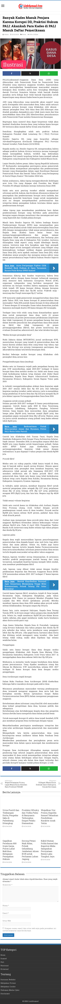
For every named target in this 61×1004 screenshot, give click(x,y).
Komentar (7, 885)
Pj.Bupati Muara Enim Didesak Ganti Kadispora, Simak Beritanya (44, 784)
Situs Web (7, 921)
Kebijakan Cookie (8, 986)
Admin (6, 34)
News (24, 34)
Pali (2, 962)
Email (6, 913)
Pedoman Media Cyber (10, 990)
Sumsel (4, 958)
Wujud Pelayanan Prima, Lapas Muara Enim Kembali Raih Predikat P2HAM (16, 784)
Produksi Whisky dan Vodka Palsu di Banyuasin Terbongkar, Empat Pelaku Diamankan (30, 817)
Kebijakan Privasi (8, 983)
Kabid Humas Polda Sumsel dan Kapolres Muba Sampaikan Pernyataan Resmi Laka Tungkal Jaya (49, 849)
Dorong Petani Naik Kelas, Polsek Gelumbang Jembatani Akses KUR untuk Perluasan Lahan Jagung (30, 850)
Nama (6, 905)
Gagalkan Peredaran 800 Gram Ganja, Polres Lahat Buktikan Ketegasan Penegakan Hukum (9, 850)
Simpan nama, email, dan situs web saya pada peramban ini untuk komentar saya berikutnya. (29, 929)
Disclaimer (5, 993)
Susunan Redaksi (8, 979)
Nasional (5, 965)
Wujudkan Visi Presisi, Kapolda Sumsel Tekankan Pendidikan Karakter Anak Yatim (49, 817)
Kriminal (5, 969)
